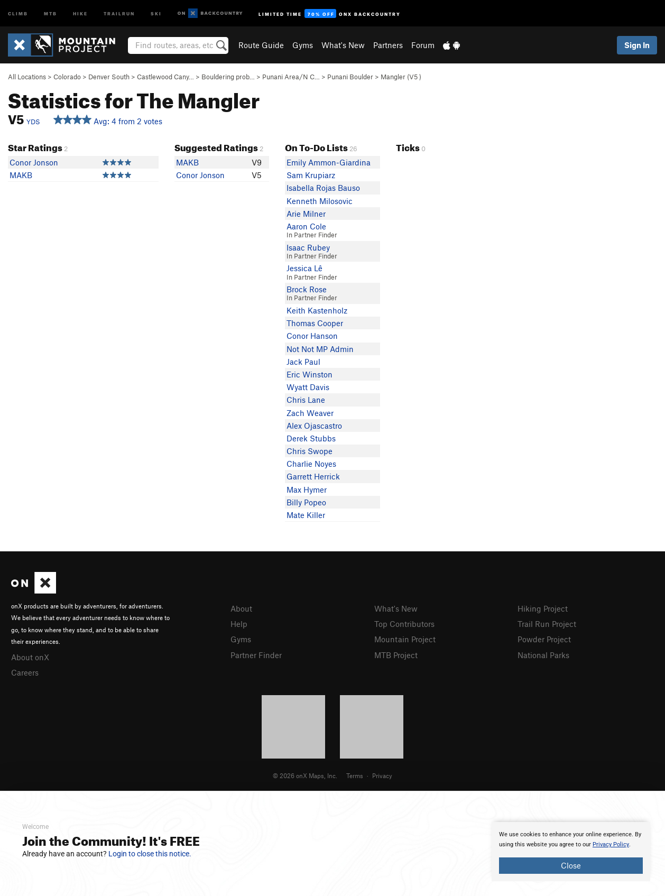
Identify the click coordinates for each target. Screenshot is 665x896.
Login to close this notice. (149, 853)
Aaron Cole (306, 226)
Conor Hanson (312, 335)
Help (238, 624)
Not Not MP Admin (320, 349)
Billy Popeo (306, 502)
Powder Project (544, 639)
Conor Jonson (34, 162)
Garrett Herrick (313, 476)
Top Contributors (404, 624)
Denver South (109, 76)
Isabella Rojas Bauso (323, 187)
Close (571, 865)
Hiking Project (543, 608)
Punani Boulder (350, 76)
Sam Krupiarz (311, 175)
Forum (423, 45)
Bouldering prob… (228, 76)
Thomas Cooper (315, 323)
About (241, 608)
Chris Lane (306, 399)
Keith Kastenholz (317, 310)
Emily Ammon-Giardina (329, 162)
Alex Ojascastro (314, 425)
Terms (354, 775)
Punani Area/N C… (291, 76)
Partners (388, 45)
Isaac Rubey (308, 247)
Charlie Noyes (311, 463)
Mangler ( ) (401, 76)
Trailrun (119, 13)
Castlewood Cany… (165, 76)
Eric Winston (309, 374)
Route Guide (261, 45)
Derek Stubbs (311, 438)
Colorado (67, 76)
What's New (343, 45)
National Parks (543, 655)
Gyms (302, 45)
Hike (80, 13)
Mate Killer (306, 515)
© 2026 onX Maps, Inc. (305, 775)
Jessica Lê (304, 268)
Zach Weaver (310, 413)
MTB (50, 13)
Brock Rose (307, 289)
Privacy (382, 775)
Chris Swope (309, 451)
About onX (30, 657)
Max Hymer (307, 489)
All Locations (27, 76)
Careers (25, 672)
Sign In (637, 45)
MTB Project (396, 655)
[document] (571, 851)
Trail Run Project (547, 624)
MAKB (21, 175)
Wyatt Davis (308, 387)
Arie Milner (306, 213)
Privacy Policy (611, 844)
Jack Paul (303, 361)
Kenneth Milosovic (320, 201)
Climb (18, 13)
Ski (156, 13)
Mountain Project (405, 639)
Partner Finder (256, 655)
